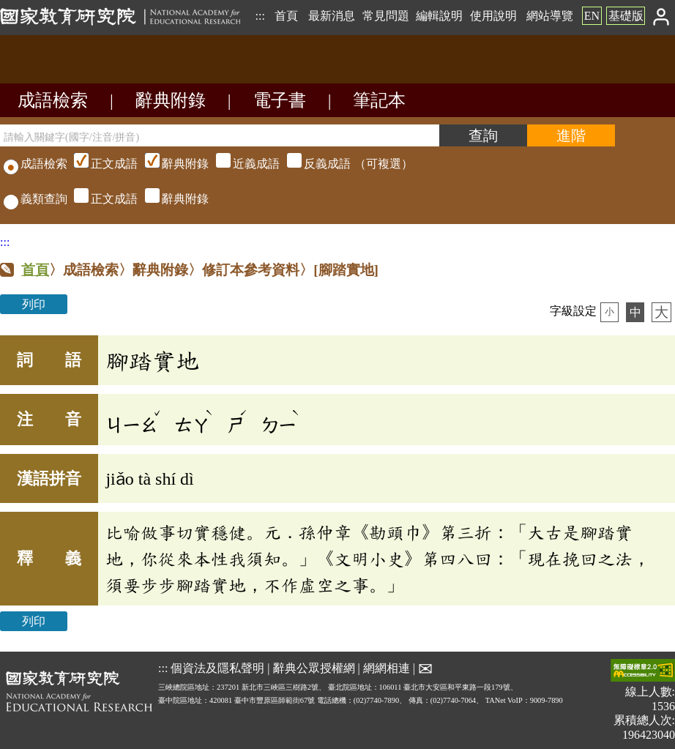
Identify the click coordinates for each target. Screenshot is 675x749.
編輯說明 (439, 16)
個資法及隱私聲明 (217, 668)
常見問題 (385, 16)
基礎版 (626, 16)
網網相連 (386, 668)
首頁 (286, 16)
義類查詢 (35, 199)
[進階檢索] (571, 135)
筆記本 (379, 100)
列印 (33, 304)
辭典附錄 (170, 100)
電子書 (279, 100)
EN (592, 16)
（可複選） (241, 164)
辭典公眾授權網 (314, 668)
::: (259, 16)
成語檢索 (53, 100)
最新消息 (331, 16)
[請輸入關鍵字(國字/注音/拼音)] (219, 135)
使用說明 (493, 16)
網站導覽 (549, 16)
